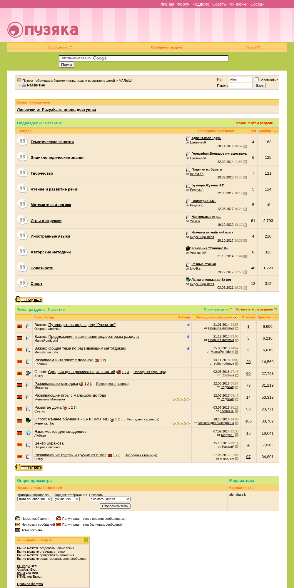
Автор (49, 317)
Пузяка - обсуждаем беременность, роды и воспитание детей (69, 80)
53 (248, 409)
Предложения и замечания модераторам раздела (93, 336)
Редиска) (196, 189)
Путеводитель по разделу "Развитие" (82, 325)
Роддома (201, 4)
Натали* (228, 446)
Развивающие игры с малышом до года (70, 395)
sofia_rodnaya (224, 363)
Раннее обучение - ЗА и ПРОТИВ (78, 419)
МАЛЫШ (125, 80)
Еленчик (40, 364)
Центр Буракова (49, 443)
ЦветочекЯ (198, 142)
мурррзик (227, 458)
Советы (219, 4)
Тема (37, 317)
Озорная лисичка (47, 328)
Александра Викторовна (216, 423)
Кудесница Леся (202, 237)
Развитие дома (48, 407)
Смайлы (23, 569)
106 (248, 421)
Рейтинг (184, 317)
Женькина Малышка (49, 399)
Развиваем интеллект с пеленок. (64, 360)
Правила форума (30, 584)
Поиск (253, 47)
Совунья (227, 375)
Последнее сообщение (214, 317)
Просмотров (268, 317)
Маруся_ (227, 435)
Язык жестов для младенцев (60, 431)
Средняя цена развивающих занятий (81, 372)
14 (248, 397)
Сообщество (60, 47)
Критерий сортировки (33, 495)
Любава (40, 435)
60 (248, 373)
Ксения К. (227, 411)
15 (248, 433)
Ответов (248, 317)
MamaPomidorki (46, 340)
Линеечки (239, 4)
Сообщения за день (166, 47)
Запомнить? (266, 80)
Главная (166, 4)
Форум (183, 4)
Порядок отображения (70, 495)
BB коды (23, 566)
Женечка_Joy (44, 423)
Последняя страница (149, 372)
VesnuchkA (198, 252)
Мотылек (41, 387)
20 (248, 362)
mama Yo (196, 174)
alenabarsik (237, 494)
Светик (39, 411)
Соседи (257, 4)
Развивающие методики (56, 383)
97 (248, 457)
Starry (38, 375)
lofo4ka (195, 268)
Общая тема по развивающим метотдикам (87, 348)
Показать (96, 495)
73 (248, 385)
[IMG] (21, 573)
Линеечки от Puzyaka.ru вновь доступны (56, 109)
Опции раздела (216, 309)
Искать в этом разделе (254, 123)
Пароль (222, 85)
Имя (220, 79)
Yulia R (195, 221)
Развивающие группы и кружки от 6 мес (70, 455)
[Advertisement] (189, 27)
